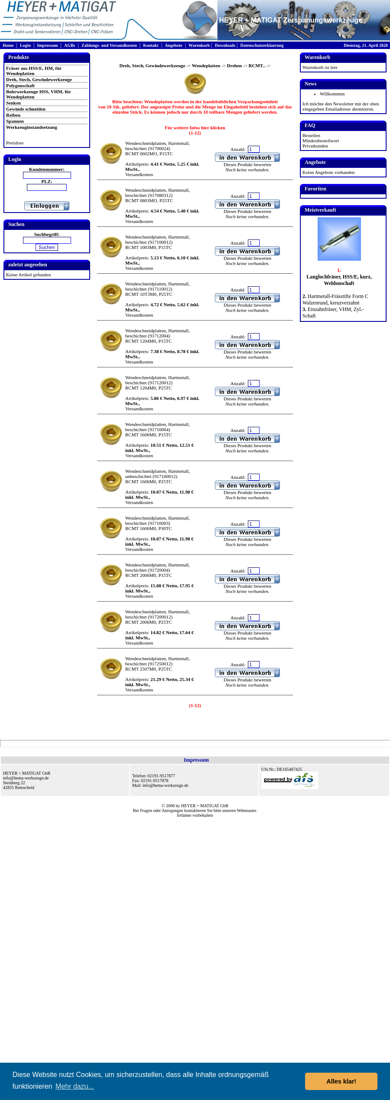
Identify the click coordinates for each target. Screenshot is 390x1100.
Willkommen (332, 93)
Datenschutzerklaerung (261, 45)
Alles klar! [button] (341, 1081)
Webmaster (246, 810)
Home (8, 45)
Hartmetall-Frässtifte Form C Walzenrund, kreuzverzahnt (335, 299)
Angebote (173, 45)
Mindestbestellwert (320, 140)
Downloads (225, 45)
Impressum (47, 45)
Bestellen (311, 135)
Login (25, 45)
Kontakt (151, 45)
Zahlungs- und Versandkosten (109, 45)
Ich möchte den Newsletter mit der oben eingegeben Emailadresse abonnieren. (340, 106)
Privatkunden (315, 145)
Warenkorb (199, 45)
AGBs (69, 45)
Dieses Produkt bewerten (247, 164)
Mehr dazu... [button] (74, 1086)
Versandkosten (139, 174)
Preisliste (14, 142)
